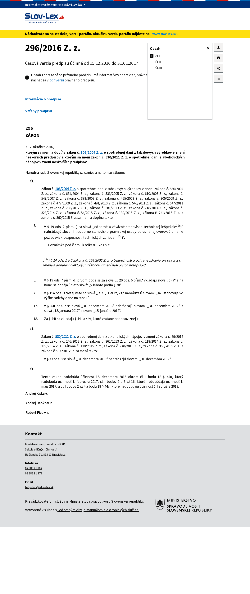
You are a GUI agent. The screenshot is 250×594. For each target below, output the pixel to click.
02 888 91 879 (33, 540)
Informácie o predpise (43, 99)
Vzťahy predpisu (38, 111)
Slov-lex (76, 5)
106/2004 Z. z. (94, 152)
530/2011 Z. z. (68, 384)
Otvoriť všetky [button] (130, 91)
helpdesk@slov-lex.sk (39, 554)
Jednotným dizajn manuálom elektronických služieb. (98, 577)
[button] (208, 48)
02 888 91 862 (33, 535)
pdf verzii (95, 80)
